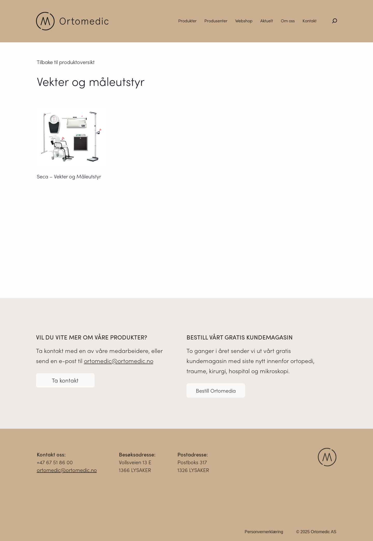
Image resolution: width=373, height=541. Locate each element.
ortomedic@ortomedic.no (118, 362)
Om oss (288, 21)
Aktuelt (266, 21)
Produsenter (215, 21)
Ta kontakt (65, 382)
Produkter (187, 21)
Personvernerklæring (264, 533)
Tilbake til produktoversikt (66, 62)
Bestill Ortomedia (216, 392)
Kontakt (310, 21)
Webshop (244, 21)
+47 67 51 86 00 (55, 463)
